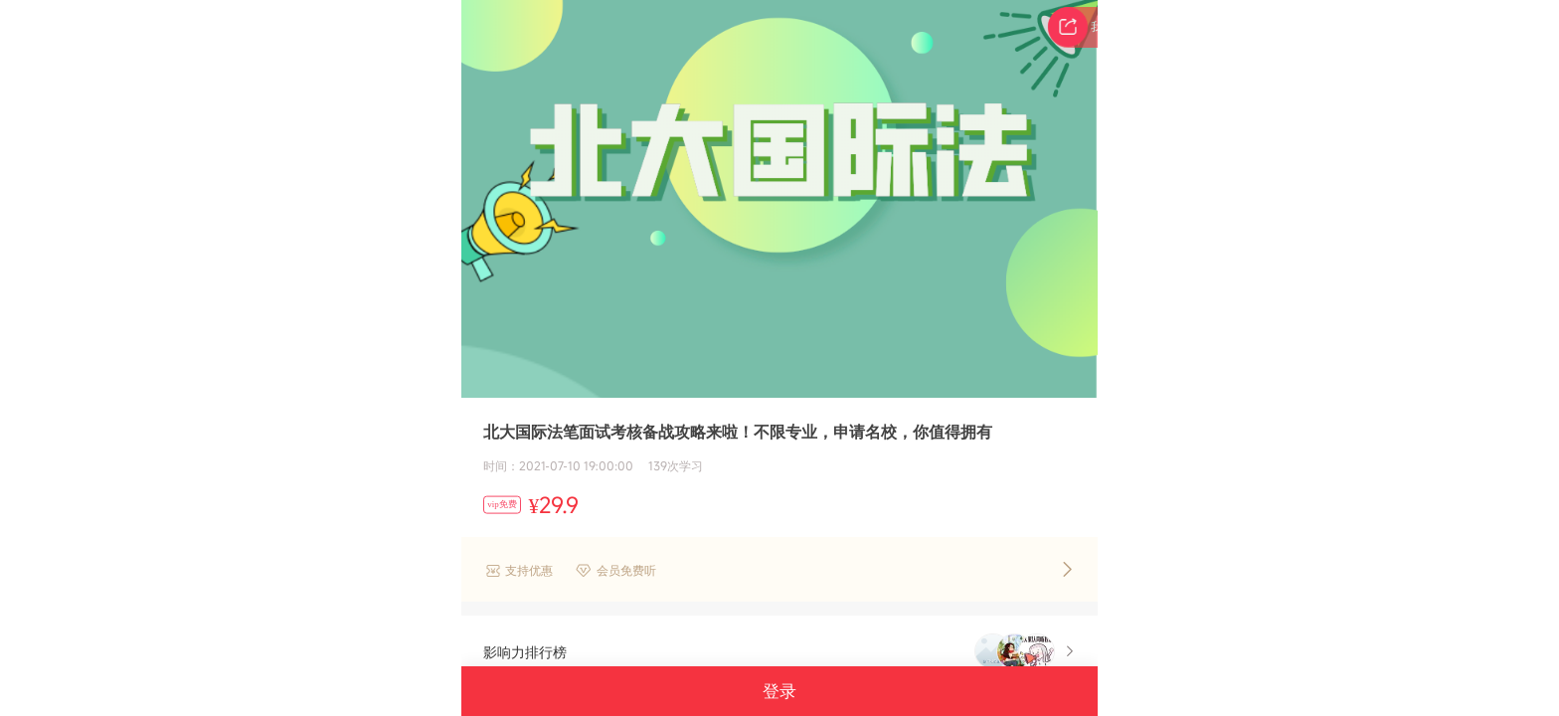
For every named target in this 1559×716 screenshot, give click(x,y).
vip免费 (502, 504)
